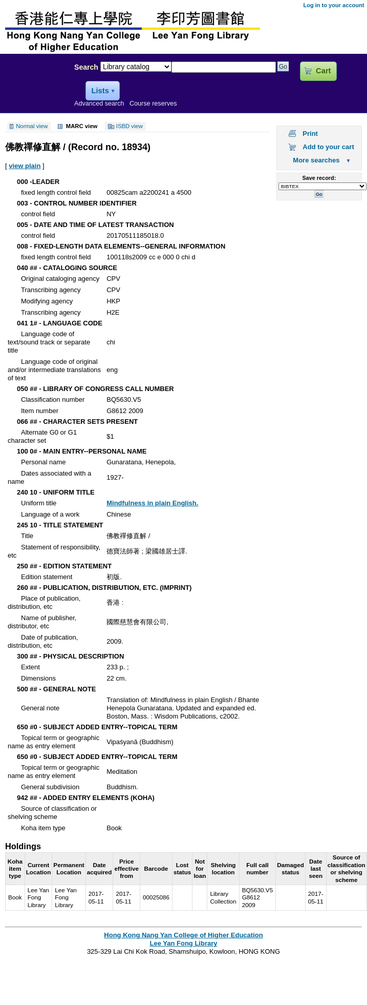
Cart (323, 71)
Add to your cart (328, 147)
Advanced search (99, 103)
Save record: (319, 178)
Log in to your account (333, 5)
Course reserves (153, 103)
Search (86, 67)
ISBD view (129, 127)
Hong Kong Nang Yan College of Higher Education (183, 935)
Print (310, 133)
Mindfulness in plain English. (152, 503)
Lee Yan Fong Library (34, 89)
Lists (100, 91)
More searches (316, 160)
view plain (24, 166)
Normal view (32, 127)
